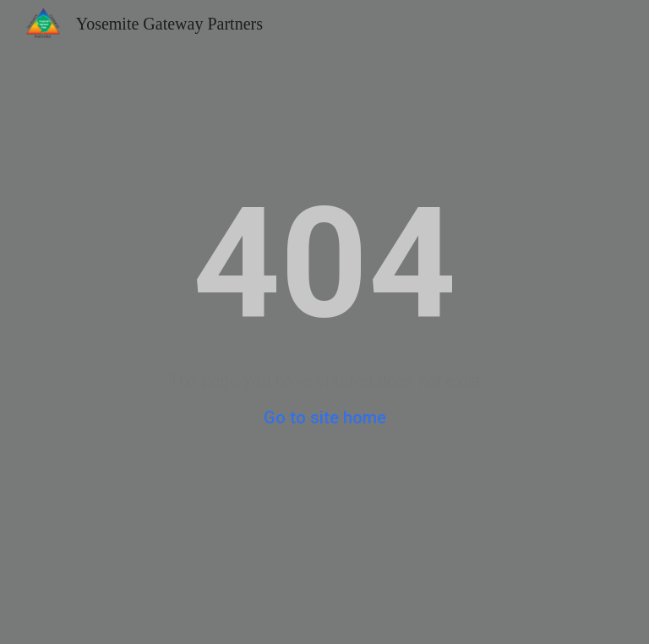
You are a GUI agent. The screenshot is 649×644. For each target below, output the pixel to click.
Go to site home (325, 417)
